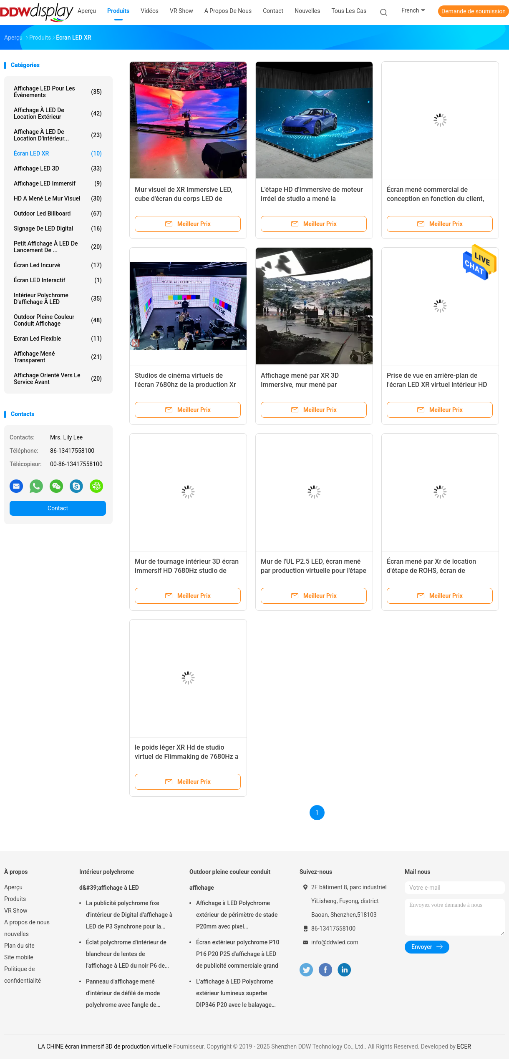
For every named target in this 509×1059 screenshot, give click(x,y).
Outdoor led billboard (58, 213)
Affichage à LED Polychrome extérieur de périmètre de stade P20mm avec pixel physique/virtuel (237, 916)
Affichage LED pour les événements (58, 91)
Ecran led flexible (58, 338)
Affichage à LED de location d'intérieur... (58, 135)
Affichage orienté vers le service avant (58, 378)
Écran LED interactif (58, 280)
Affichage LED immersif (58, 183)
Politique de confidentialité (22, 975)
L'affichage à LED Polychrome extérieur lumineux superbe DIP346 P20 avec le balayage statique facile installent (234, 994)
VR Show (16, 910)
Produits (15, 899)
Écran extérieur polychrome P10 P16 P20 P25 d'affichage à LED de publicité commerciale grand (238, 954)
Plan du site (19, 945)
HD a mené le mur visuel (58, 198)
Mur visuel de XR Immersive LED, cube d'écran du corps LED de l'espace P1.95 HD (183, 199)
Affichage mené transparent (58, 357)
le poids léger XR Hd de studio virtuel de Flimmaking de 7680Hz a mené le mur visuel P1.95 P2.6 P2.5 (188, 756)
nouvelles (16, 934)
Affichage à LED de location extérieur (58, 113)
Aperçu (13, 887)
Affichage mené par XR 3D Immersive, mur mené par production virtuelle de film (301, 384)
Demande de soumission (473, 11)
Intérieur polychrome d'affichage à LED (58, 298)
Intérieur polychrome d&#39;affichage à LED (109, 879)
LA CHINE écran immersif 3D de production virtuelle (105, 1046)
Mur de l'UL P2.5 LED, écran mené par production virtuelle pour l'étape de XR (313, 570)
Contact (58, 508)
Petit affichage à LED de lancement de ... (58, 246)
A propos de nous (27, 922)
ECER (464, 1046)
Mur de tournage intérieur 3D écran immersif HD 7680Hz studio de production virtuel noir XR (187, 570)
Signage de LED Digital (58, 228)
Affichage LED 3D (58, 168)
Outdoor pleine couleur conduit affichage (58, 320)
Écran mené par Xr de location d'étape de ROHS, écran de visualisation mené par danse (431, 570)
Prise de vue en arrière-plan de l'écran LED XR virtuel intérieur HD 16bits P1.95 (437, 384)
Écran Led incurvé (58, 265)
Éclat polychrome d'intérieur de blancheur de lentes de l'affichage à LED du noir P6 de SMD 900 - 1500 (126, 955)
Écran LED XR (58, 153)
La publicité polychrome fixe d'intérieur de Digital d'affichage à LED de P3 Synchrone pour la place (129, 916)
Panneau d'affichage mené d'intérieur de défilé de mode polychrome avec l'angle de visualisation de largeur (123, 994)
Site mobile (18, 957)
